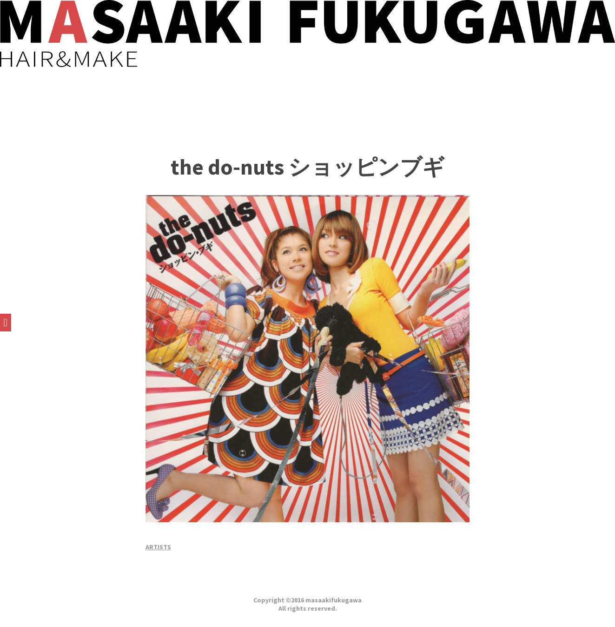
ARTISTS (158, 547)
